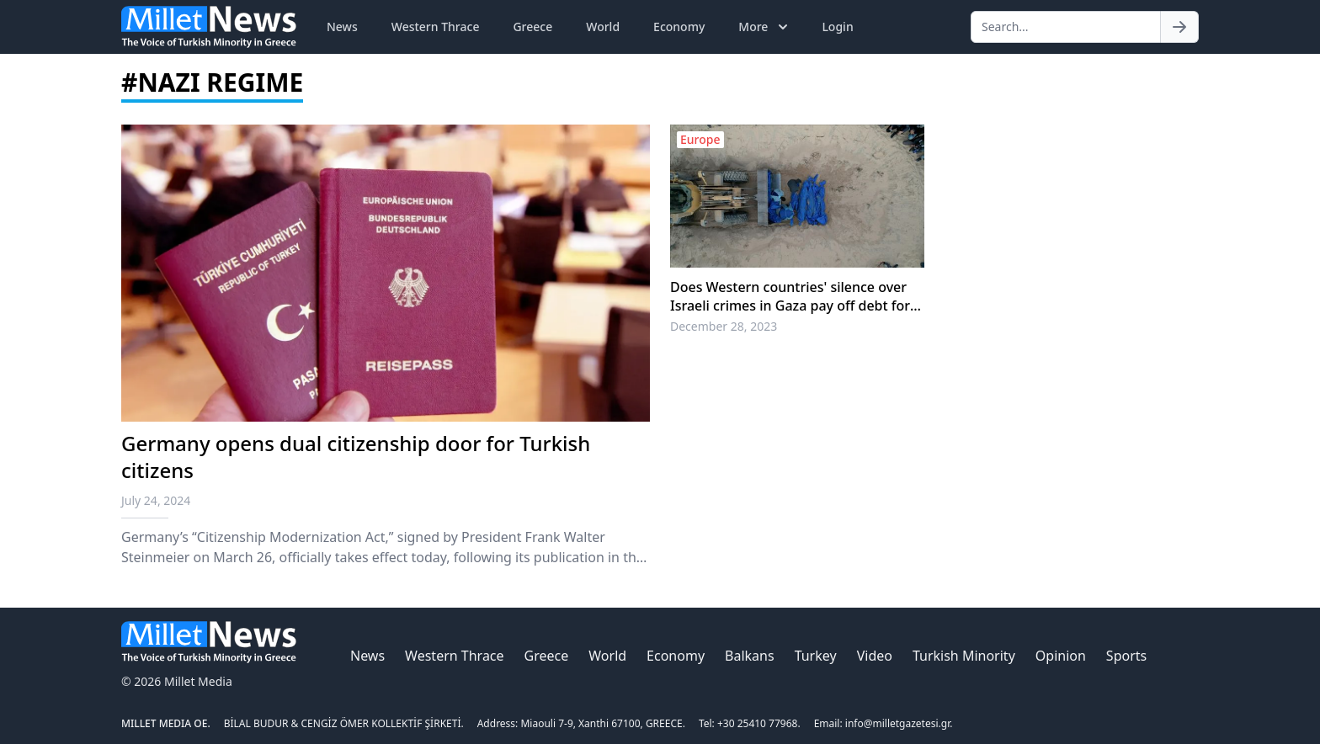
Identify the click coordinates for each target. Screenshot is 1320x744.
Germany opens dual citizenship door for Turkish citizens (355, 456)
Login (837, 27)
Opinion (1060, 655)
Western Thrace (435, 27)
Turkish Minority (964, 655)
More (764, 27)
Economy (679, 27)
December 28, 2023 (723, 326)
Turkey (816, 655)
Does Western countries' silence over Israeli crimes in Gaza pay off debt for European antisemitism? (790, 296)
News (342, 27)
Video (874, 655)
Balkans (749, 655)
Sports (1126, 655)
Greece (532, 27)
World (603, 27)
